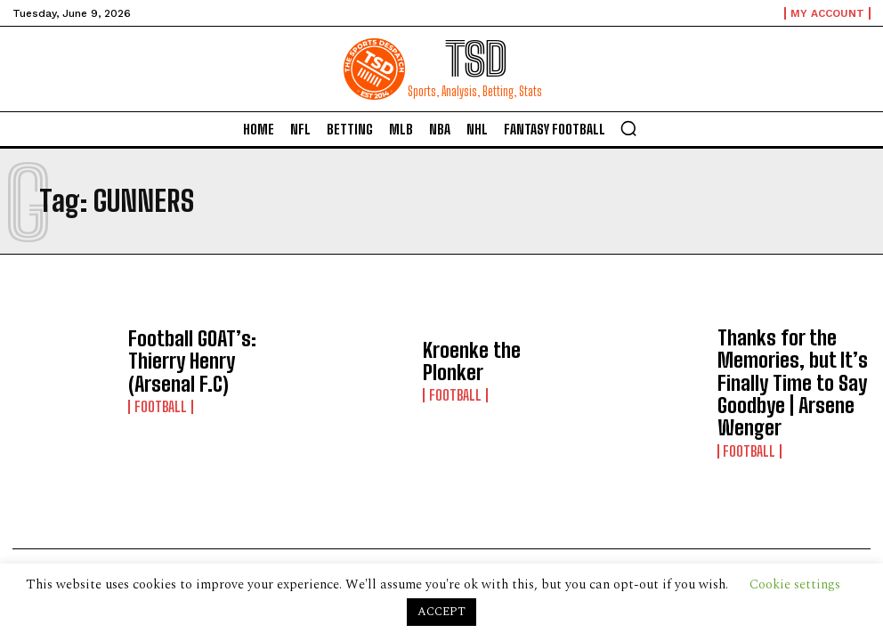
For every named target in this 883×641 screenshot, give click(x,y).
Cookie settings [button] (794, 584)
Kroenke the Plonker (482, 361)
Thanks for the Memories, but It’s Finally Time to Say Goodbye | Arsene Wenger (794, 361)
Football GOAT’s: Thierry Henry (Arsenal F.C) (196, 361)
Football (157, 388)
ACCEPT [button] (441, 612)
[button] (628, 128)
